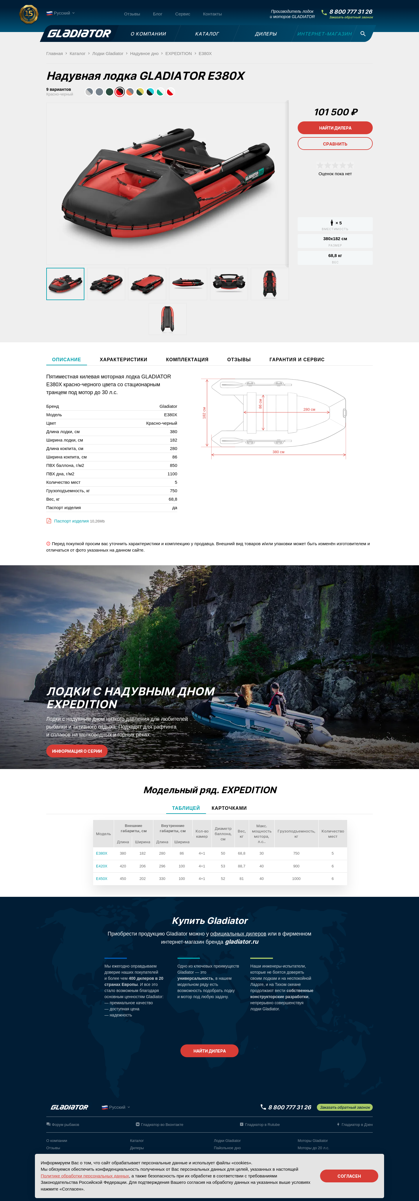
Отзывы (132, 13)
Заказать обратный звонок (351, 17)
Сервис (182, 13)
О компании (56, 1140)
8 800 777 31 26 (350, 11)
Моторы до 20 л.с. (313, 1148)
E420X (101, 866)
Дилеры (137, 1148)
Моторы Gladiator (313, 1140)
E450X (101, 878)
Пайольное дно (227, 1148)
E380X (101, 853)
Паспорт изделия (71, 520)
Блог (157, 13)
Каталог (137, 1140)
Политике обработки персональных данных (85, 1175)
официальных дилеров (238, 934)
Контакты (212, 13)
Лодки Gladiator (227, 1140)
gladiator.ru (241, 941)
